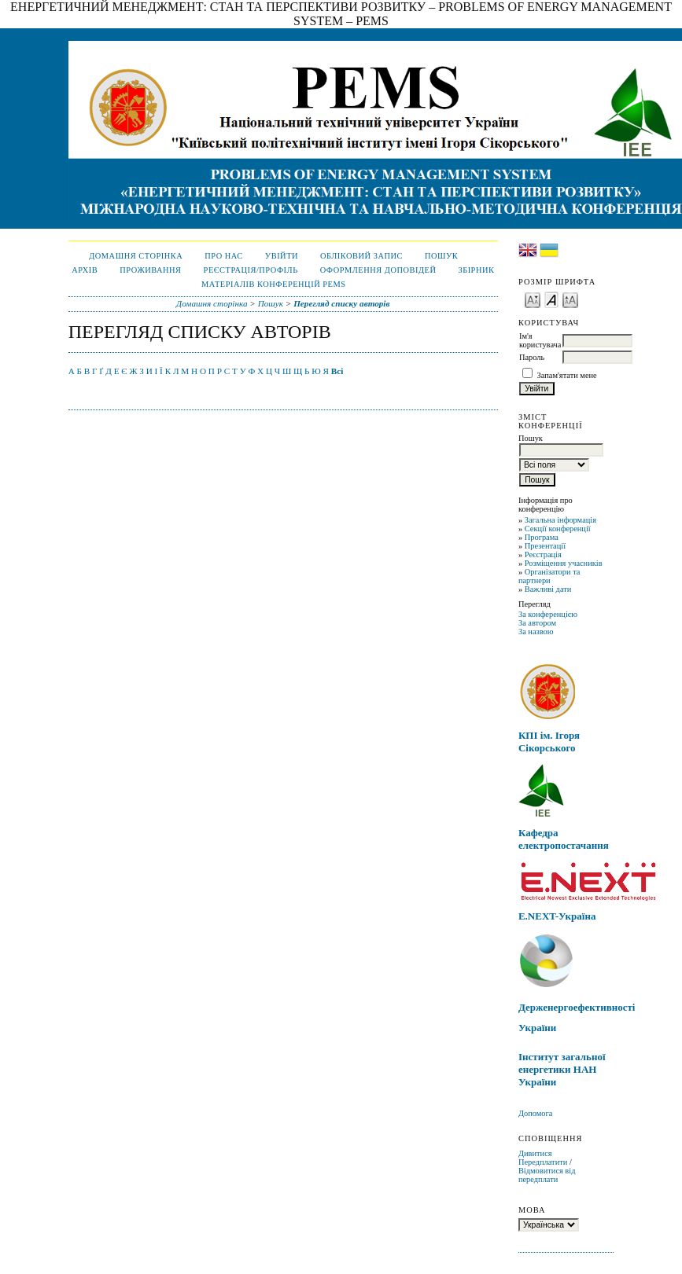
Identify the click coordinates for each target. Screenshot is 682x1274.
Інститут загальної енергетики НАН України (562, 1069)
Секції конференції (558, 528)
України (537, 1028)
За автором (537, 623)
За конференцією (547, 614)
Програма (542, 537)
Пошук (441, 255)
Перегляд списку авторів (341, 303)
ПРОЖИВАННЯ (150, 270)
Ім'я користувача (540, 340)
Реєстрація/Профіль (251, 270)
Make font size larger (570, 299)
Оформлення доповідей (378, 270)
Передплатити (542, 1162)
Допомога (535, 1113)
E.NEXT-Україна (556, 916)
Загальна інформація (560, 520)
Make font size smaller (532, 299)
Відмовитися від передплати (547, 1175)
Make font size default (551, 299)
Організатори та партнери (549, 576)
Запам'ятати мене (567, 375)
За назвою (536, 631)
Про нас (224, 255)
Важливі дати (548, 589)
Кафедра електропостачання (563, 839)
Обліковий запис (361, 255)
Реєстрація (543, 554)
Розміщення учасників (564, 563)
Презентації (545, 546)
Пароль (531, 357)
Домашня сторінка (135, 255)
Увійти (281, 255)
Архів (85, 270)
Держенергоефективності (577, 1007)
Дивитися (535, 1153)
